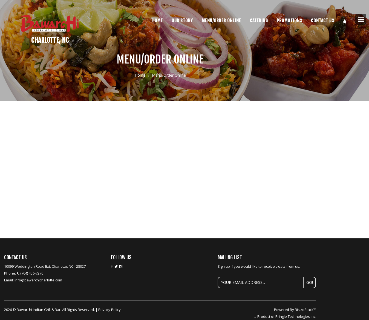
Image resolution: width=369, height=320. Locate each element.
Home (157, 20)
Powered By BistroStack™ (295, 309)
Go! (309, 282)
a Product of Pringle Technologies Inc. (285, 316)
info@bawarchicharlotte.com (38, 280)
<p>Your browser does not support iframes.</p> (160, 130)
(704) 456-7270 (31, 273)
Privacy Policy (109, 309)
